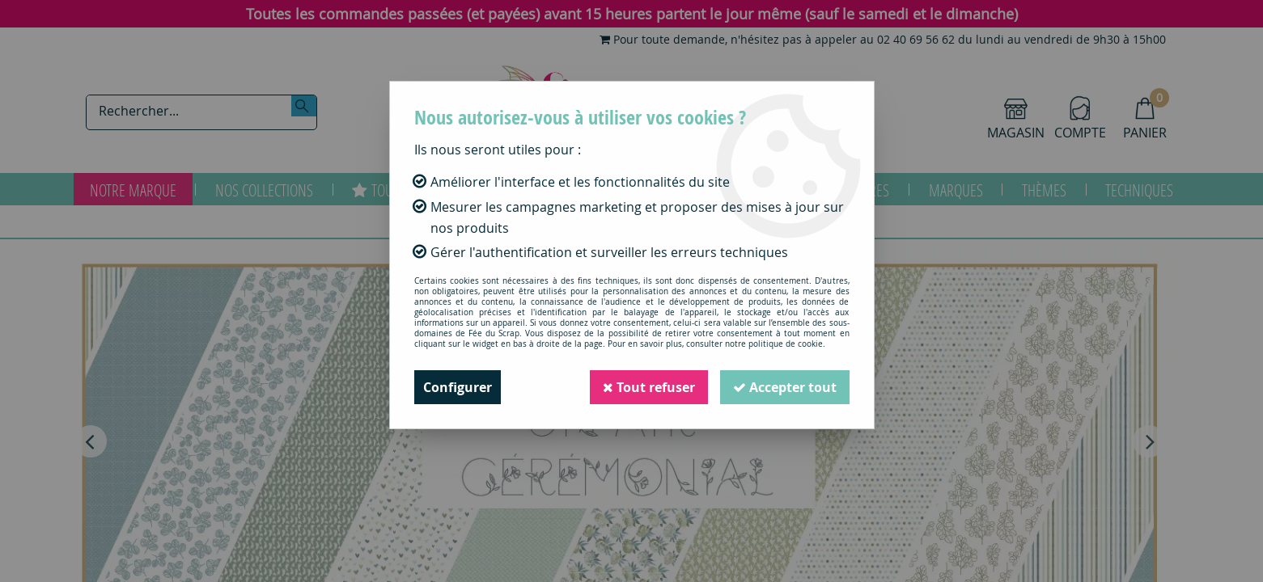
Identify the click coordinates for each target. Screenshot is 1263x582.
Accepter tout (785, 387)
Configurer (457, 387)
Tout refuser (649, 387)
